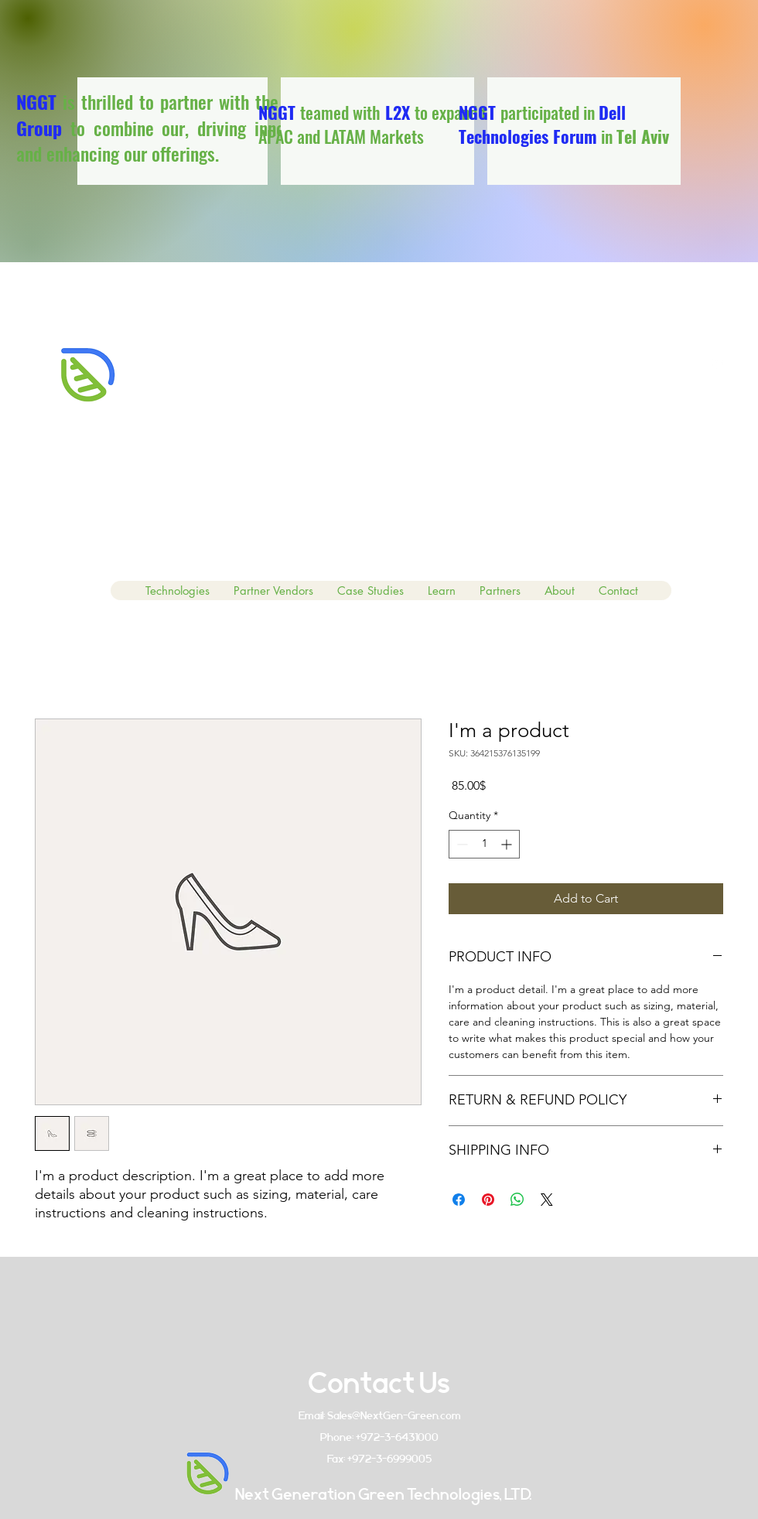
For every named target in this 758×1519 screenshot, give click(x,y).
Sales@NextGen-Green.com (394, 1415)
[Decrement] (460, 844)
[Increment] (507, 844)
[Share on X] (547, 1199)
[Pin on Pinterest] (488, 1199)
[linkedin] (719, 362)
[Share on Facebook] (458, 1199)
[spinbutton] (484, 844)
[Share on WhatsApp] (517, 1199)
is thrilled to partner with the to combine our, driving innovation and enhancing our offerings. (172, 127)
